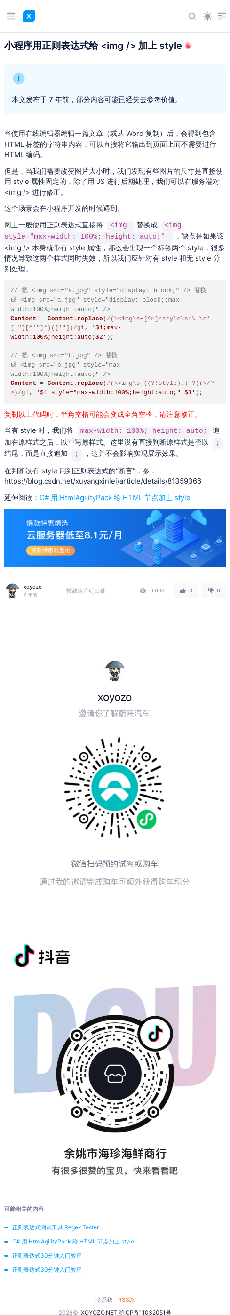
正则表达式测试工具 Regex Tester (55, 1227)
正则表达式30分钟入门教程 (47, 1255)
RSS (126, 1299)
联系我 (103, 1299)
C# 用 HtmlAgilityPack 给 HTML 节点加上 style (115, 497)
